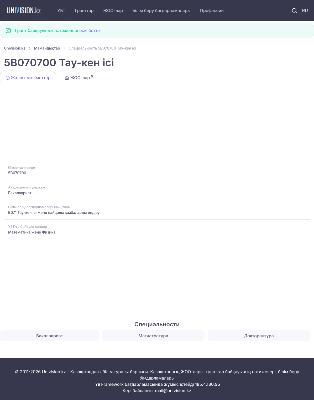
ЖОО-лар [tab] (79, 77)
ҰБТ (61, 10)
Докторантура (259, 335)
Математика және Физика (31, 232)
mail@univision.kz (173, 390)
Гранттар (84, 10)
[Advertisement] (157, 125)
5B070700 (17, 173)
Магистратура (153, 335)
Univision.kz (14, 48)
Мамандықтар (47, 48)
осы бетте (89, 30)
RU (305, 10)
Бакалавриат (20, 193)
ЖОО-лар (113, 10)
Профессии (212, 10)
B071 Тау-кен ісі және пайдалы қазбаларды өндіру (54, 212)
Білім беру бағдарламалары (161, 10)
